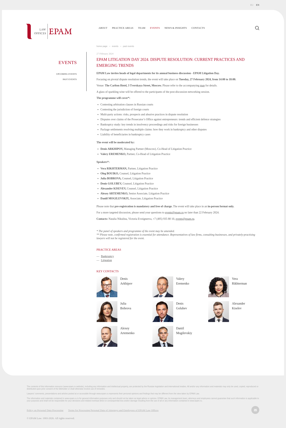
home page (102, 46)
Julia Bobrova (125, 306)
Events (155, 27)
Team (141, 27)
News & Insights (175, 27)
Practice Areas (122, 27)
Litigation (106, 260)
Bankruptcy (107, 256)
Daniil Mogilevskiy (184, 331)
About (103, 27)
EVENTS (115, 46)
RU (252, 5)
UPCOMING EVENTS (66, 74)
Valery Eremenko (182, 281)
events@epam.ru (174, 212)
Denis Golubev (181, 306)
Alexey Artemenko (127, 331)
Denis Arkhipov (126, 281)
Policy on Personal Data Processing (45, 410)
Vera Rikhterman (239, 281)
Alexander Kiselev (238, 306)
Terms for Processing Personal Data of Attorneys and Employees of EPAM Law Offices (113, 410)
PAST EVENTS (70, 79)
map (202, 85)
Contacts (198, 27)
